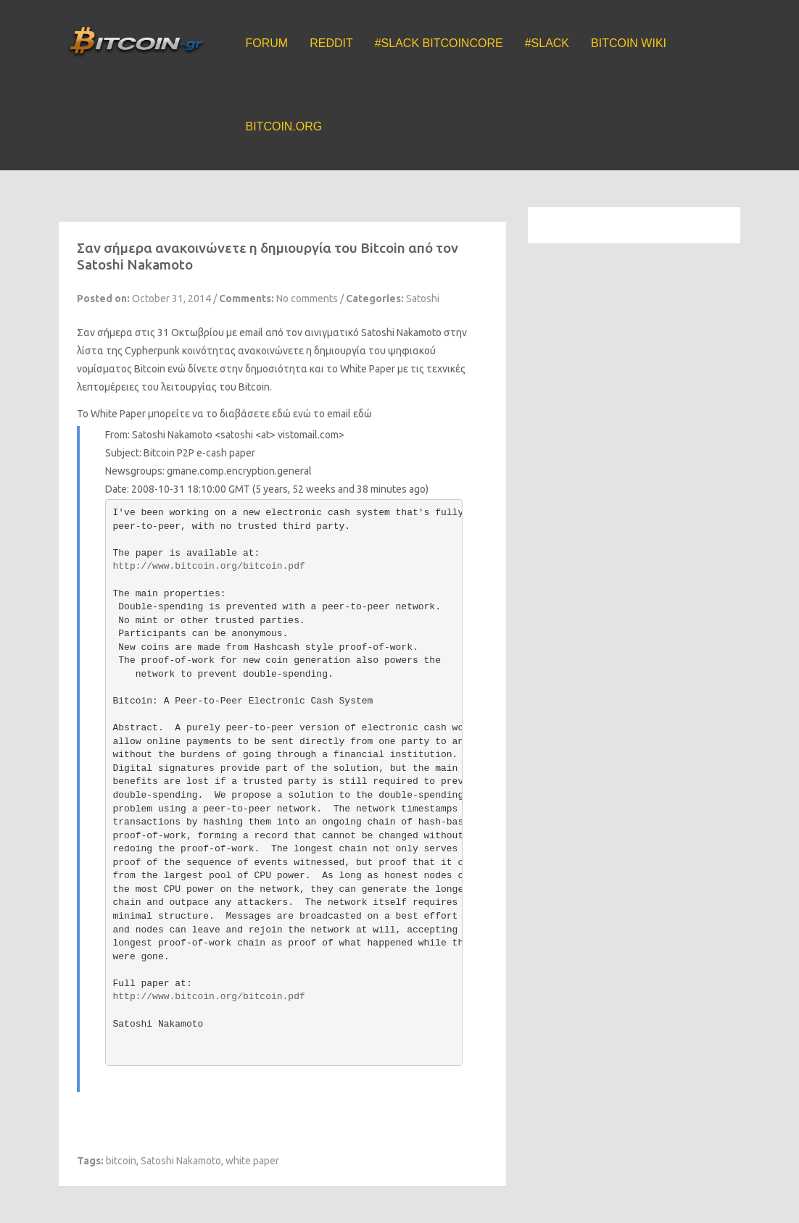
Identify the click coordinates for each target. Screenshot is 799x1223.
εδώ (362, 414)
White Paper (118, 414)
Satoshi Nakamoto (181, 1160)
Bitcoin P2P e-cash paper (199, 453)
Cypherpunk (152, 350)
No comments (307, 298)
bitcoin (121, 1160)
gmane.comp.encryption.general (239, 471)
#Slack (547, 43)
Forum (267, 43)
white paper (252, 1160)
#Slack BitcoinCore (439, 43)
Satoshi (422, 298)
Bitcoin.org (284, 126)
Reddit (331, 43)
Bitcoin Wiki (628, 43)
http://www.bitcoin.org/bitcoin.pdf (209, 566)
